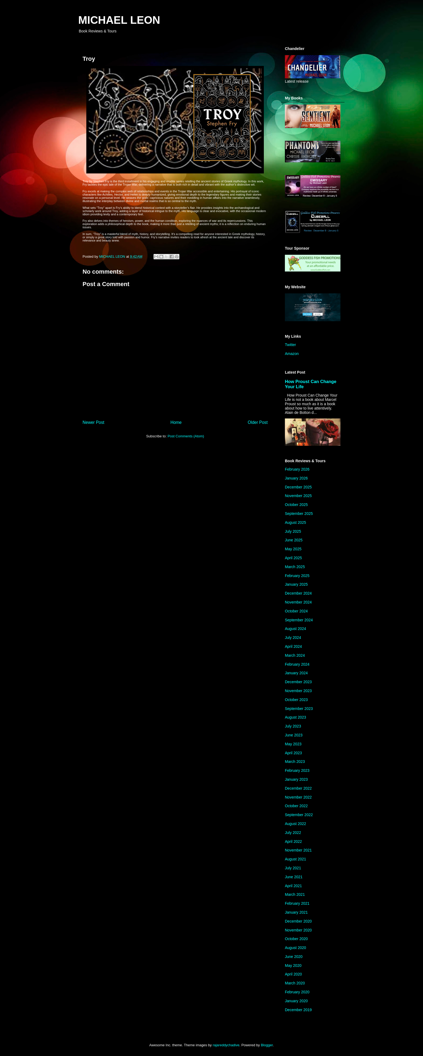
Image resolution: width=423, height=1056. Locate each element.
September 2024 (299, 620)
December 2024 (298, 593)
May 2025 (293, 549)
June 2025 (293, 540)
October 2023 (296, 700)
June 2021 (293, 877)
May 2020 (293, 965)
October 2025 (296, 504)
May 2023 (293, 744)
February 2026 (297, 469)
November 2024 (298, 602)
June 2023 (293, 735)
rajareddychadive (226, 1045)
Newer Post (93, 422)
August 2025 (295, 522)
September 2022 (299, 815)
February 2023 (297, 770)
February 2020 (297, 992)
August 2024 (295, 628)
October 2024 (296, 611)
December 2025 (298, 487)
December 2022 (298, 788)
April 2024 (293, 646)
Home (176, 422)
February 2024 (297, 664)
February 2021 (297, 903)
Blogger (267, 1045)
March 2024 (295, 655)
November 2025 (298, 496)
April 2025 (293, 558)
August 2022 (295, 824)
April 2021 (293, 886)
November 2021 (298, 850)
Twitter (290, 345)
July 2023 (293, 726)
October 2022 (296, 806)
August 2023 (295, 717)
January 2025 (296, 584)
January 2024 (296, 673)
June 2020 (293, 956)
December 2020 (298, 921)
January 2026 (296, 478)
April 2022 (293, 841)
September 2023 (299, 708)
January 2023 (296, 779)
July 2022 (293, 832)
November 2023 (298, 691)
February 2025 (297, 576)
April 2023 (293, 753)
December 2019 (298, 1010)
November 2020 (298, 930)
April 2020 (293, 974)
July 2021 (293, 868)
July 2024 (293, 637)
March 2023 (295, 761)
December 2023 (298, 682)
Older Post (258, 422)
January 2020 (296, 1001)
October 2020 (296, 939)
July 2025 (293, 531)
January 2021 (296, 912)
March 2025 (295, 567)
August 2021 (295, 859)
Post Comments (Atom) (186, 436)
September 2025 (299, 513)
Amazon (292, 353)
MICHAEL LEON (119, 20)
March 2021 (295, 894)
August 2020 (295, 948)
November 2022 (298, 797)
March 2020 (295, 983)
